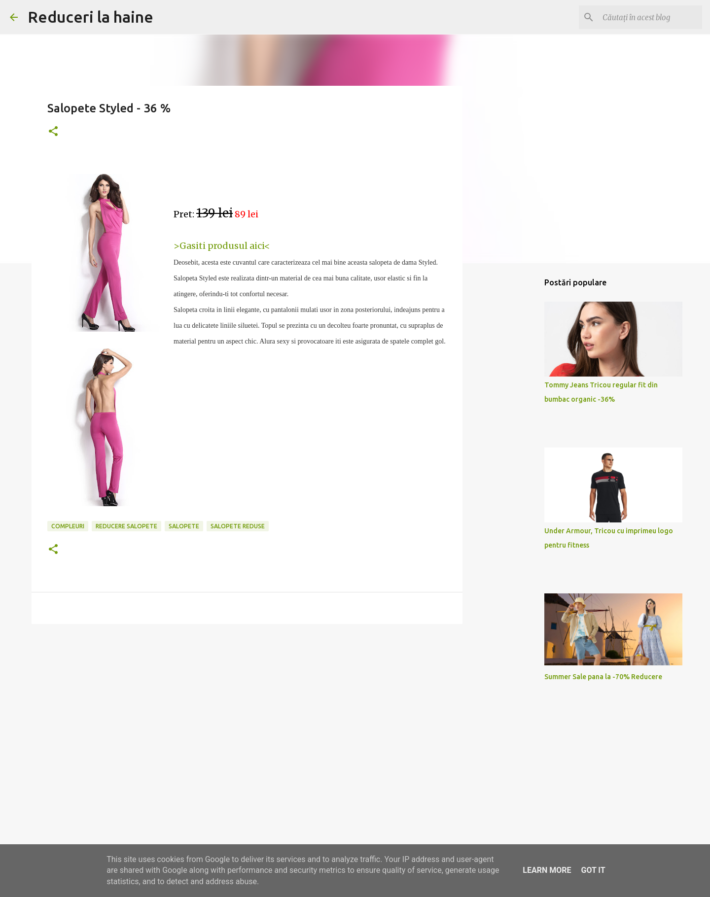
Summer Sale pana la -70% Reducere (603, 677)
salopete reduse (238, 526)
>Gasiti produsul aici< (222, 245)
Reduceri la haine (90, 17)
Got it (593, 870)
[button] (53, 131)
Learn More (547, 870)
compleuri (67, 526)
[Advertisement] (247, 708)
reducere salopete (126, 526)
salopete (184, 526)
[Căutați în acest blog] (650, 17)
